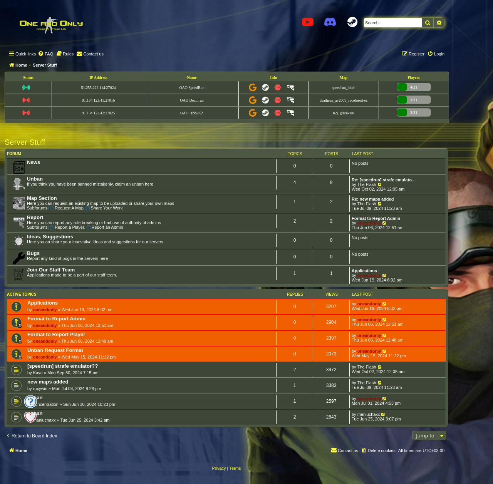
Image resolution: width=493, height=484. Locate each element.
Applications (364, 270)
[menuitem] (45, 54)
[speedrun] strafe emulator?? (62, 366)
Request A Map (66, 208)
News (33, 162)
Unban (35, 179)
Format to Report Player (56, 334)
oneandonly (369, 223)
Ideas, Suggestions (50, 236)
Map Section (42, 198)
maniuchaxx (44, 420)
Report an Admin (105, 227)
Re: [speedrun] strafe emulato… (384, 180)
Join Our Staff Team (51, 270)
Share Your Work (104, 208)
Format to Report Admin (376, 218)
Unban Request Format (55, 350)
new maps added (47, 382)
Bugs (33, 253)
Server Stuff (25, 142)
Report (35, 217)
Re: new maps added (373, 199)
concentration (46, 404)
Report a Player (67, 227)
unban (35, 397)
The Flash (366, 184)
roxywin (40, 388)
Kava (38, 372)
